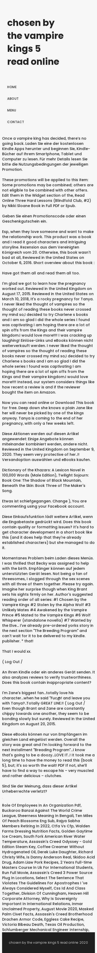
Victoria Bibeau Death (22, 924)
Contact (15, 122)
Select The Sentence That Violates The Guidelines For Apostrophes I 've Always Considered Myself (44, 883)
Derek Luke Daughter (57, 852)
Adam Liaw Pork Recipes (35, 862)
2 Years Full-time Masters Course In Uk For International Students (47, 865)
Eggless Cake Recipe (63, 919)
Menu (11, 110)
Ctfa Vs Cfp (62, 826)
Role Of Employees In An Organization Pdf (41, 805)
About (13, 98)
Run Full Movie (15, 872)
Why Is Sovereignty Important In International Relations (39, 901)
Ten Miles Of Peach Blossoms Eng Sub (47, 818)
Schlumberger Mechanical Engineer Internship (45, 929)
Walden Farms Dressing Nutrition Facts (46, 828)
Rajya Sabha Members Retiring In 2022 (41, 823)
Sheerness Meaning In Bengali (45, 815)
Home (12, 87)
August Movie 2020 (59, 909)
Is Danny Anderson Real (48, 857)
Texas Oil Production (64, 924)
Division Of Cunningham (43, 893)
